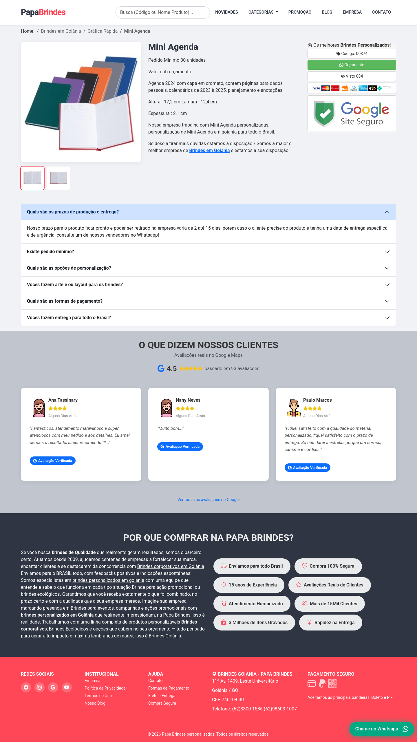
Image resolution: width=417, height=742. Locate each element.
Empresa (352, 12)
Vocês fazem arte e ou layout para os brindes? (75, 284)
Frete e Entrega (161, 695)
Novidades (226, 12)
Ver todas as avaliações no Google (208, 499)
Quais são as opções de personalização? (69, 268)
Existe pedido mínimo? (50, 251)
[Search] (163, 12)
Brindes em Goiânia (61, 31)
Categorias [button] (261, 12)
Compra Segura (162, 703)
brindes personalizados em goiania (108, 580)
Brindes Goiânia (165, 636)
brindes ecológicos (40, 594)
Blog (327, 12)
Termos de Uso (98, 695)
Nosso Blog (95, 703)
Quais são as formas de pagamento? (65, 301)
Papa (43, 12)
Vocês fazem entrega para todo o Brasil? (69, 317)
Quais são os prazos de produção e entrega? (73, 212)
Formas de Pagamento (168, 688)
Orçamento (352, 65)
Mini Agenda (137, 31)
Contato (381, 12)
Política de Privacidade (105, 688)
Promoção (300, 12)
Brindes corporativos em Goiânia (170, 566)
